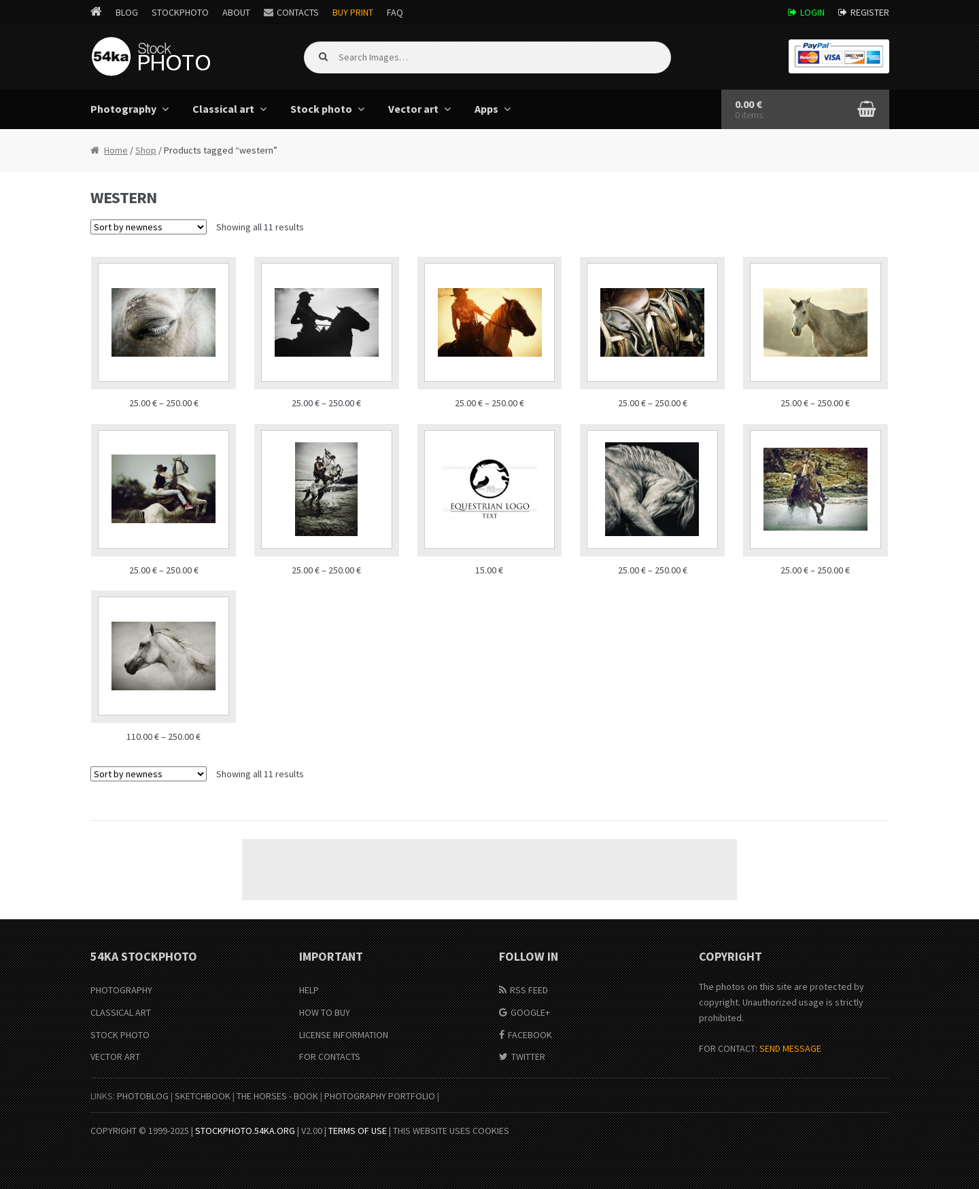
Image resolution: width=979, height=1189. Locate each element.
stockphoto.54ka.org (245, 1130)
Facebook (530, 1035)
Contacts (298, 12)
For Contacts (329, 1056)
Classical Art (120, 1012)
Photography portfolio (379, 1096)
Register (870, 12)
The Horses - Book (277, 1096)
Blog (127, 12)
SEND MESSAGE (790, 1048)
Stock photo (321, 109)
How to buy (324, 1012)
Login (812, 12)
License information (343, 1035)
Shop (145, 150)
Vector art (413, 109)
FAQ (395, 12)
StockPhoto (180, 12)
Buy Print (352, 12)
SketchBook (202, 1096)
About (236, 12)
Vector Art (115, 1056)
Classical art (223, 109)
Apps (486, 109)
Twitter (528, 1056)
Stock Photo (120, 1035)
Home (116, 150)
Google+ (530, 1012)
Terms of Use (357, 1130)
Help (309, 990)
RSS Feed (529, 990)
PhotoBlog (143, 1096)
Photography (123, 109)
